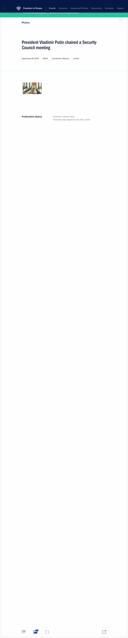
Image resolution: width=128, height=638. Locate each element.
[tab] (23, 632)
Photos (26, 22)
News (72, 116)
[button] (5, 4)
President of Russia (32, 4)
